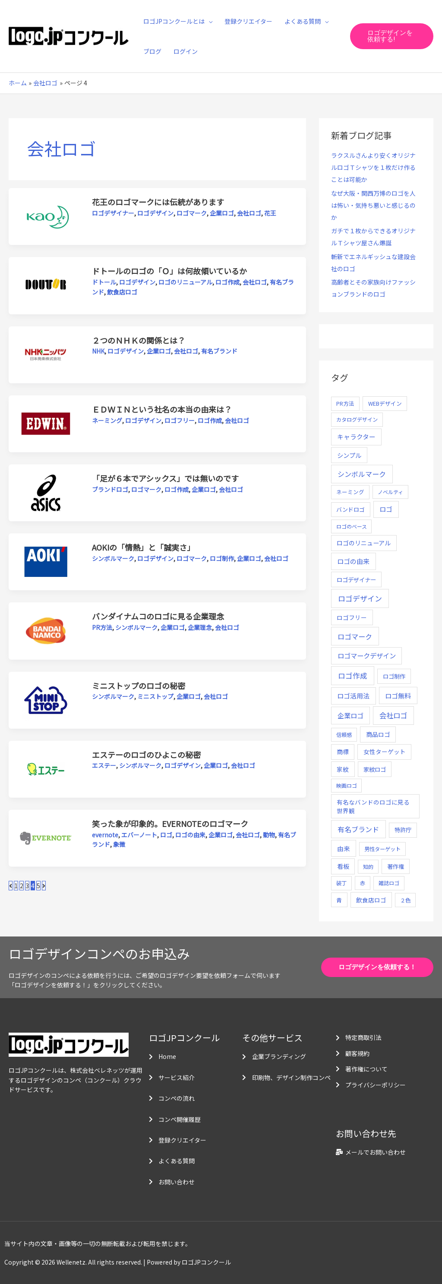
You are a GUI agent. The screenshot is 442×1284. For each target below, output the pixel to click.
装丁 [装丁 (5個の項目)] (341, 883)
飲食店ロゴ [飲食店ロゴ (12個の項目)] (371, 900)
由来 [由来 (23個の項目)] (343, 848)
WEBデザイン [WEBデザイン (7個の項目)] (385, 403)
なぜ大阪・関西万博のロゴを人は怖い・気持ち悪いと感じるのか (373, 205)
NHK (98, 351)
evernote (105, 834)
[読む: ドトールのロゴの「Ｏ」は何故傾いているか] (45, 284)
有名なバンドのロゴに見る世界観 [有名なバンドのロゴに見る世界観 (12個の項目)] (373, 806)
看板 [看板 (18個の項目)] (343, 866)
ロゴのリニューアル (185, 282)
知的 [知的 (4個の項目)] (368, 866)
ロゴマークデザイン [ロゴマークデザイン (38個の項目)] (367, 655)
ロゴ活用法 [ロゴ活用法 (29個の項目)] (353, 695)
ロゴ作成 (227, 282)
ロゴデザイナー (113, 213)
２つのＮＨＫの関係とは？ (138, 340)
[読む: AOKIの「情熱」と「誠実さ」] (45, 561)
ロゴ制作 (222, 558)
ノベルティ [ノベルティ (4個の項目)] (390, 491)
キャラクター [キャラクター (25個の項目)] (356, 436)
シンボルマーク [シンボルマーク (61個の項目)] (362, 474)
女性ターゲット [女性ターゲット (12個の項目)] (384, 751)
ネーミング (107, 420)
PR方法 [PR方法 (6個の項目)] (345, 403)
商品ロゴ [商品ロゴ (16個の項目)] (378, 734)
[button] (391, 36)
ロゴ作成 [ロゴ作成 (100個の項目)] (352, 675)
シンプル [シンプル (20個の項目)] (349, 455)
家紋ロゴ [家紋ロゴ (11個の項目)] (374, 769)
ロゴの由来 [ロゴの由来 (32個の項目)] (353, 561)
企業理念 (200, 627)
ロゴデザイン (155, 213)
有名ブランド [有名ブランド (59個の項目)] (358, 829)
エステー (104, 765)
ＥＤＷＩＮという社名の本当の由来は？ (162, 409)
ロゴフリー (179, 420)
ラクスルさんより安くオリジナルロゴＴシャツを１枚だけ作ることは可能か (373, 167)
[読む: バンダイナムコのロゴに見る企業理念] (45, 630)
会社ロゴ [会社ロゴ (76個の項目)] (393, 715)
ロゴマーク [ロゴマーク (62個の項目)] (355, 636)
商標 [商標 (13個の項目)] (343, 751)
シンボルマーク (113, 558)
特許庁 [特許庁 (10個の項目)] (403, 830)
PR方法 (102, 627)
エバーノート (139, 834)
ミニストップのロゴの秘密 (138, 685)
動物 (269, 834)
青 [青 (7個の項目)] (339, 900)
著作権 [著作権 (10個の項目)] (395, 866)
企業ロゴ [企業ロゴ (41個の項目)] (350, 715)
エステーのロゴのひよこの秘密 (146, 754)
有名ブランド (219, 351)
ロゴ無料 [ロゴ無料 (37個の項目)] (398, 695)
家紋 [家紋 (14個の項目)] (343, 769)
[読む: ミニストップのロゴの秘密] (45, 699)
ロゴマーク (192, 213)
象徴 (119, 844)
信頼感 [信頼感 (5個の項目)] (344, 735)
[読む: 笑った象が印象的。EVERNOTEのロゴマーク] (45, 837)
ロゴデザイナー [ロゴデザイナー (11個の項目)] (356, 579)
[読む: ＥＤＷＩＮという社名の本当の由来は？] (45, 423)
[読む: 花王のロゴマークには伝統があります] (45, 215)
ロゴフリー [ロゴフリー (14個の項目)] (352, 617)
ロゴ (166, 834)
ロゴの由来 (190, 834)
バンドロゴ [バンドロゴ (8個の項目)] (350, 509)
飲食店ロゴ (122, 292)
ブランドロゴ (110, 489)
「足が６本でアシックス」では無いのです (165, 478)
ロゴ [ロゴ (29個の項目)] (385, 509)
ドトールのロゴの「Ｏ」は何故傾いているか (169, 270)
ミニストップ (155, 696)
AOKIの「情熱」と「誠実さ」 (143, 547)
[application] (208, 21)
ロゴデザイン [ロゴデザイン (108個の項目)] (360, 598)
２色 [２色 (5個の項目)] (405, 900)
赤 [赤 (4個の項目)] (362, 882)
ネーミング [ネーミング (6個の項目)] (350, 492)
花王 (270, 213)
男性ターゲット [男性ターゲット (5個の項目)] (382, 849)
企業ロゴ (222, 213)
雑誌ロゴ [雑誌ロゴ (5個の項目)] (389, 883)
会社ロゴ (249, 213)
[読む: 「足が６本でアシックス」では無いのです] (45, 492)
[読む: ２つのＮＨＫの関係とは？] (45, 354)
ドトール (104, 282)
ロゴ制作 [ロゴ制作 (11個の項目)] (394, 676)
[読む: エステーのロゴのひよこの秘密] (45, 768)
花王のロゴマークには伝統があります (158, 201)
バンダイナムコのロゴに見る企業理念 (158, 616)
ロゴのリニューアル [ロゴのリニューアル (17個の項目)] (364, 543)
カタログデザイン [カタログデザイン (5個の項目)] (357, 419)
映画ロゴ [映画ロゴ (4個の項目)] (346, 785)
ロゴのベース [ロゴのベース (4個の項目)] (351, 526)
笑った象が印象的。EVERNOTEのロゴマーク (170, 823)
